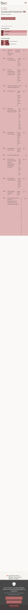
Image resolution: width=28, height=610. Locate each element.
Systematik (4, 9)
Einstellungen (14, 607)
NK (2, 31)
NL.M (7, 41)
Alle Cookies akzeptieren (14, 599)
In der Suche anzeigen (9, 18)
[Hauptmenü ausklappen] (25, 3)
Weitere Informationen (14, 603)
